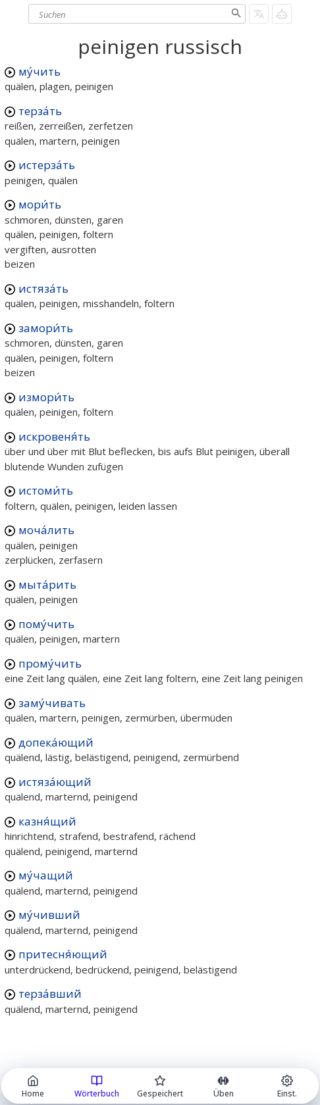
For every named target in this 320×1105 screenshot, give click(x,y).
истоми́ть (45, 490)
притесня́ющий (62, 954)
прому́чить (50, 663)
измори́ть (46, 397)
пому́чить (46, 623)
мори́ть (39, 204)
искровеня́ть (54, 436)
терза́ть (40, 110)
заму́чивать (52, 702)
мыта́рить (47, 584)
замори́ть (45, 327)
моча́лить (46, 529)
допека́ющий (55, 742)
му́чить (39, 71)
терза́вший (50, 993)
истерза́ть (46, 164)
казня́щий (47, 821)
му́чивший (49, 914)
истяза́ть (43, 288)
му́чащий (45, 875)
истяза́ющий (55, 781)
